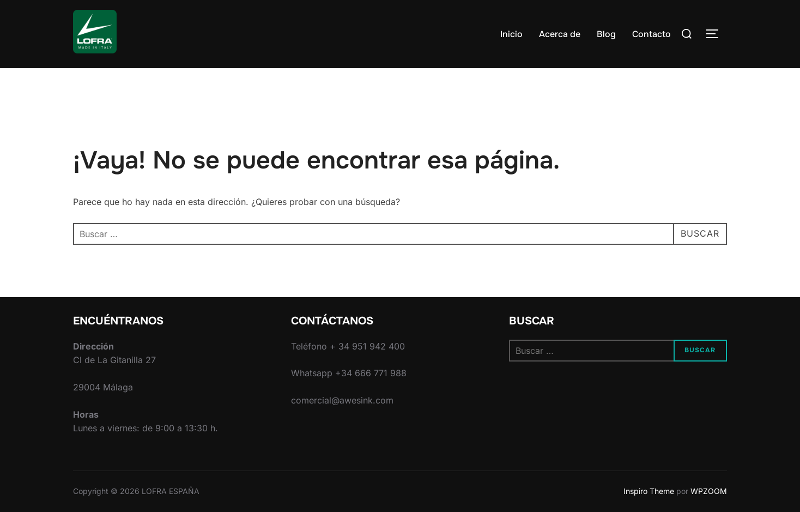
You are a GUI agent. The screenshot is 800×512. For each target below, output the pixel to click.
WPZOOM (708, 491)
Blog (606, 34)
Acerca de (559, 34)
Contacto (651, 34)
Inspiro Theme (648, 491)
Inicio (511, 34)
